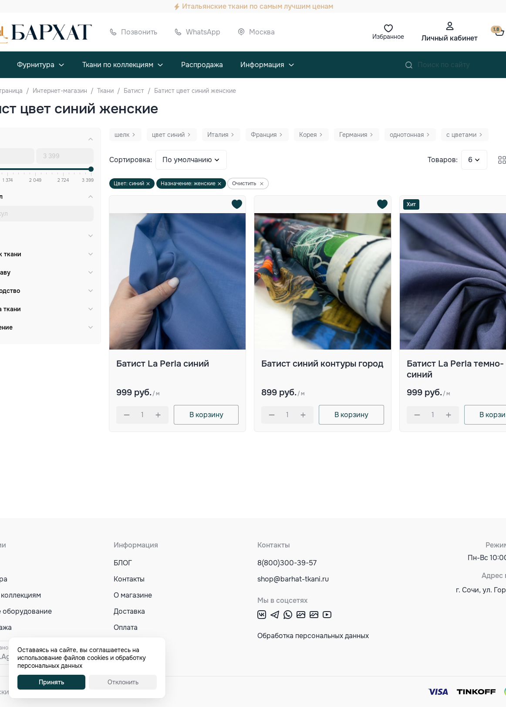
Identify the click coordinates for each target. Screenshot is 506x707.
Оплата (126, 627)
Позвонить (139, 32)
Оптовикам (132, 643)
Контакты (129, 579)
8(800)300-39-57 (287, 563)
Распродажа (202, 64)
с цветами (461, 135)
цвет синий (168, 135)
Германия (353, 135)
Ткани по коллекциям (117, 64)
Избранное (388, 37)
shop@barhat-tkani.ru (293, 579)
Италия (217, 135)
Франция (264, 135)
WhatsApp (203, 32)
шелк (122, 135)
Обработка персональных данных (313, 635)
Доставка (129, 611)
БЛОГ (123, 563)
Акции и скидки (140, 659)
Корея (308, 135)
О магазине (133, 595)
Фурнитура (35, 64)
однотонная (407, 135)
